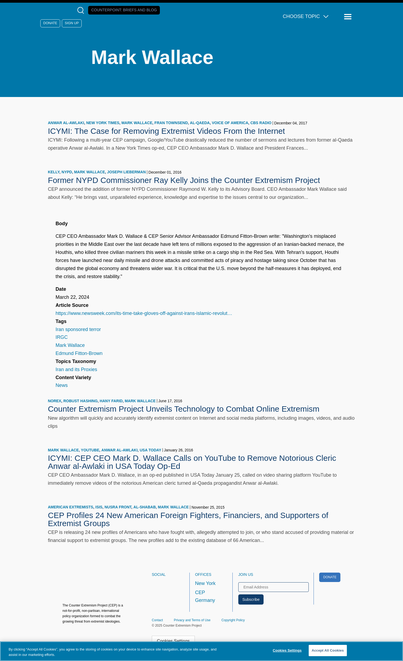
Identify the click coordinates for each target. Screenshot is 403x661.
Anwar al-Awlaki (66, 123)
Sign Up (72, 23)
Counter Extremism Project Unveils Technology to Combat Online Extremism (183, 408)
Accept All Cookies (328, 650)
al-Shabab (145, 507)
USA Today (150, 450)
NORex (54, 401)
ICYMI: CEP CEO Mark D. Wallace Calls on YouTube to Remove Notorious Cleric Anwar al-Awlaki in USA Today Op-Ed (192, 462)
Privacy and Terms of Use (192, 620)
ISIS (98, 507)
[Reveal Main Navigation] (349, 16)
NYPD (67, 172)
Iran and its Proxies (76, 369)
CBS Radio (261, 123)
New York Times (102, 123)
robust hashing (80, 401)
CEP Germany (205, 596)
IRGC (62, 337)
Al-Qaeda (200, 123)
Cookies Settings (173, 640)
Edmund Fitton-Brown (79, 353)
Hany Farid (111, 401)
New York (205, 583)
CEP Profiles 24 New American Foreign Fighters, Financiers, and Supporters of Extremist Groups (188, 519)
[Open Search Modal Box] (82, 10)
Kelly (53, 172)
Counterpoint (124, 10)
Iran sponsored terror (78, 329)
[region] (201, 651)
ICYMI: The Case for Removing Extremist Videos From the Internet (166, 131)
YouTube (90, 450)
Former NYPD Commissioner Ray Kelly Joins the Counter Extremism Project (184, 180)
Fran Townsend (171, 123)
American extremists (70, 507)
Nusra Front (118, 507)
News (62, 385)
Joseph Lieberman (126, 172)
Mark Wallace (136, 123)
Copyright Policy (233, 620)
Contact (157, 620)
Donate (50, 23)
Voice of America (230, 123)
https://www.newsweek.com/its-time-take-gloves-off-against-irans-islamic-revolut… (144, 313)
